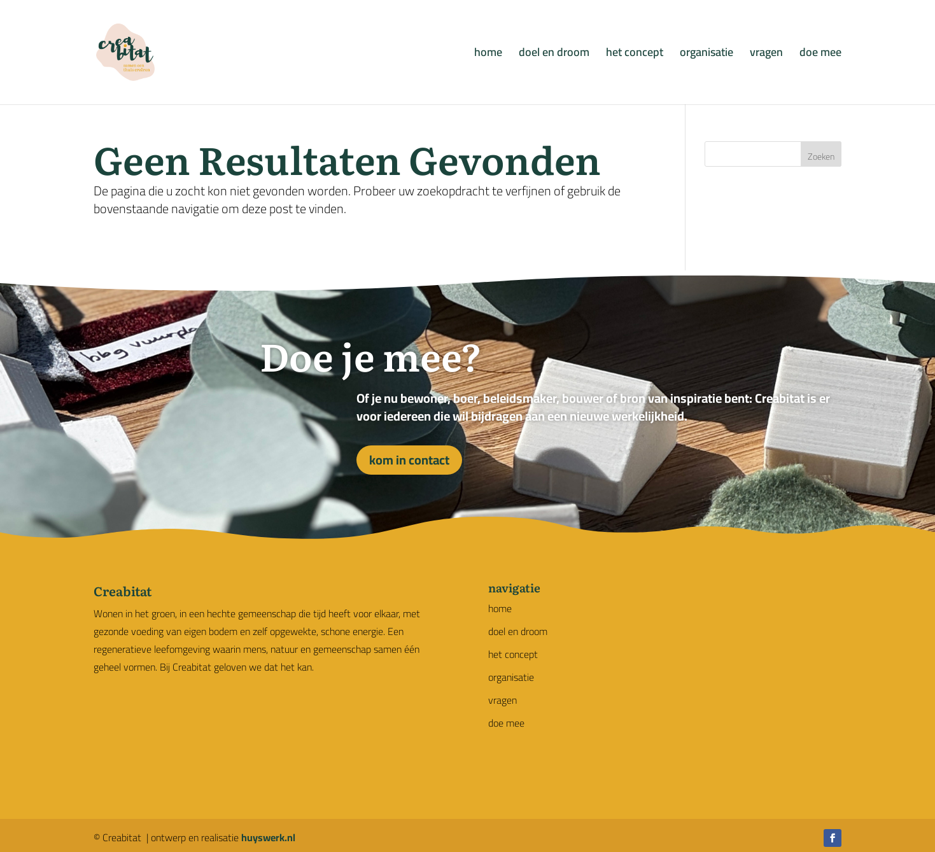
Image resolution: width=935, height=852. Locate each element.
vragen (766, 55)
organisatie (706, 55)
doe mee (820, 55)
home (488, 55)
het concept (634, 55)
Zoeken (821, 156)
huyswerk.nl (268, 837)
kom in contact (409, 459)
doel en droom (554, 55)
